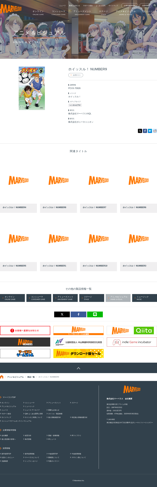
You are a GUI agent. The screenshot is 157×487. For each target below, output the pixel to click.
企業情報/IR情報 (129, 6)
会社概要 (5, 435)
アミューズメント (54, 403)
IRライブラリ (76, 435)
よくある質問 (100, 6)
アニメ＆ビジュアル (15, 377)
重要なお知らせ (74, 6)
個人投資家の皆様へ (9, 439)
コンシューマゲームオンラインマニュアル (16, 421)
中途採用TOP (53, 454)
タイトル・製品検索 (55, 414)
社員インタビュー (8, 457)
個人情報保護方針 (54, 417)
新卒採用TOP (6, 454)
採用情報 (145, 6)
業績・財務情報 (53, 435)
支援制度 (5, 461)
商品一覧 (31, 377)
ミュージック (29, 406)
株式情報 (28, 439)
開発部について (53, 457)
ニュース (62, 6)
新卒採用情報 (29, 454)
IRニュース (52, 439)
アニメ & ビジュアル (9, 406)
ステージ (75, 403)
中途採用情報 (76, 454)
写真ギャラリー (53, 461)
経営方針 (28, 435)
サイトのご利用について (33, 417)
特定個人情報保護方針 (79, 417)
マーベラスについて (32, 457)
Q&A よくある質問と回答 (34, 414)
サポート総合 (88, 6)
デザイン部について (79, 457)
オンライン (5, 403)
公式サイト (77, 75)
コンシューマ (29, 403)
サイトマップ (113, 6)
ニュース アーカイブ (32, 410)
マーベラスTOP (9, 397)
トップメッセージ (31, 461)
